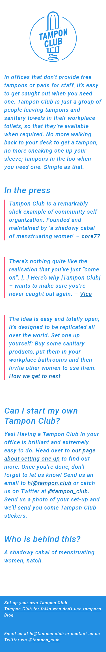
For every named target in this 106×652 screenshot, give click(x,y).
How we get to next (34, 376)
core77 (91, 236)
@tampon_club (68, 491)
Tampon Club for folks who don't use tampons (52, 608)
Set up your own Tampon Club (35, 602)
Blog (9, 615)
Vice (86, 294)
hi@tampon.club (50, 483)
